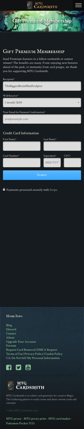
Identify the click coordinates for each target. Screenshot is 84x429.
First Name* (9, 139)
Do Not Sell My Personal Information (36, 358)
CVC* (67, 156)
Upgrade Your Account (21, 342)
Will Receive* (10, 96)
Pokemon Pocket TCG (20, 423)
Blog (9, 325)
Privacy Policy (33, 354)
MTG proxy (13, 419)
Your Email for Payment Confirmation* (24, 112)
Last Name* (50, 139)
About (10, 338)
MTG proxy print (35, 419)
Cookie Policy (54, 354)
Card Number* (11, 156)
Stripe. (54, 190)
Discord (11, 329)
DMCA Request (47, 350)
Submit (42, 175)
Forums (11, 346)
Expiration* (50, 156)
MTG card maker (59, 419)
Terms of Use (14, 354)
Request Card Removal (20, 350)
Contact (11, 333)
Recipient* (9, 79)
